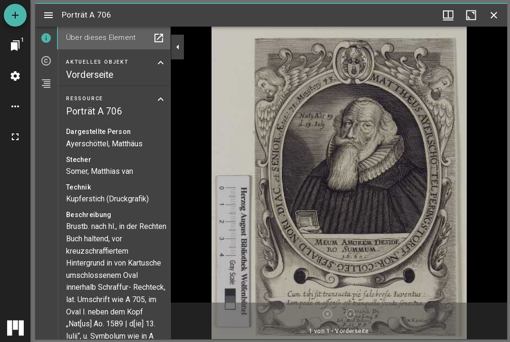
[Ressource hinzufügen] (15, 15)
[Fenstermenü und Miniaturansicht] (448, 15)
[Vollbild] (15, 136)
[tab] (46, 38)
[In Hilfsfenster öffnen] (158, 38)
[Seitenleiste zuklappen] (177, 47)
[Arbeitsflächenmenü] (15, 76)
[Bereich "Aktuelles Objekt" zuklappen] (160, 62)
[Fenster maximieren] (471, 15)
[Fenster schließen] (493, 15)
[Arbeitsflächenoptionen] (15, 106)
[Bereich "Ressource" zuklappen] (160, 99)
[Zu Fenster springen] (15, 45)
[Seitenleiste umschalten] (48, 15)
